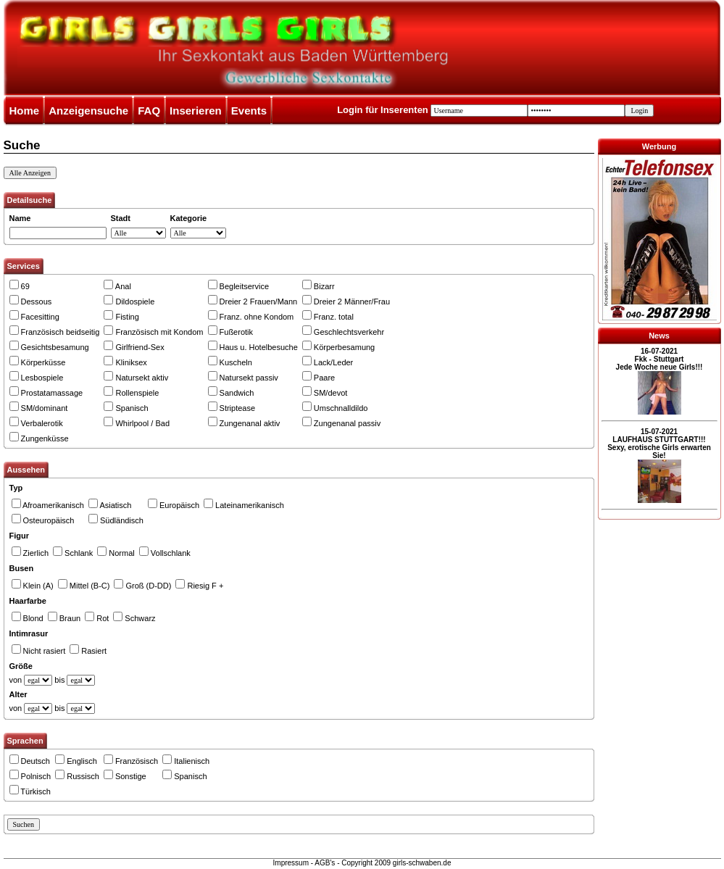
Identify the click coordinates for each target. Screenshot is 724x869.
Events (249, 110)
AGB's (325, 863)
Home (24, 110)
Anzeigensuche (88, 110)
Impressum (291, 863)
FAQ (149, 110)
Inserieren (196, 110)
